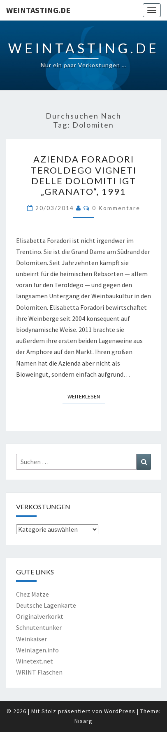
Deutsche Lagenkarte (46, 605)
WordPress (119, 711)
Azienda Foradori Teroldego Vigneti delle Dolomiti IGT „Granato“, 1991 (84, 175)
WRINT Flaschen (39, 672)
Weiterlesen (86, 396)
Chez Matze (32, 594)
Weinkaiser (31, 639)
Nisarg (83, 721)
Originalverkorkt (39, 616)
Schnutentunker (39, 627)
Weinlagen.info (37, 650)
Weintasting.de (38, 10)
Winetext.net (34, 661)
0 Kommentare (116, 207)
